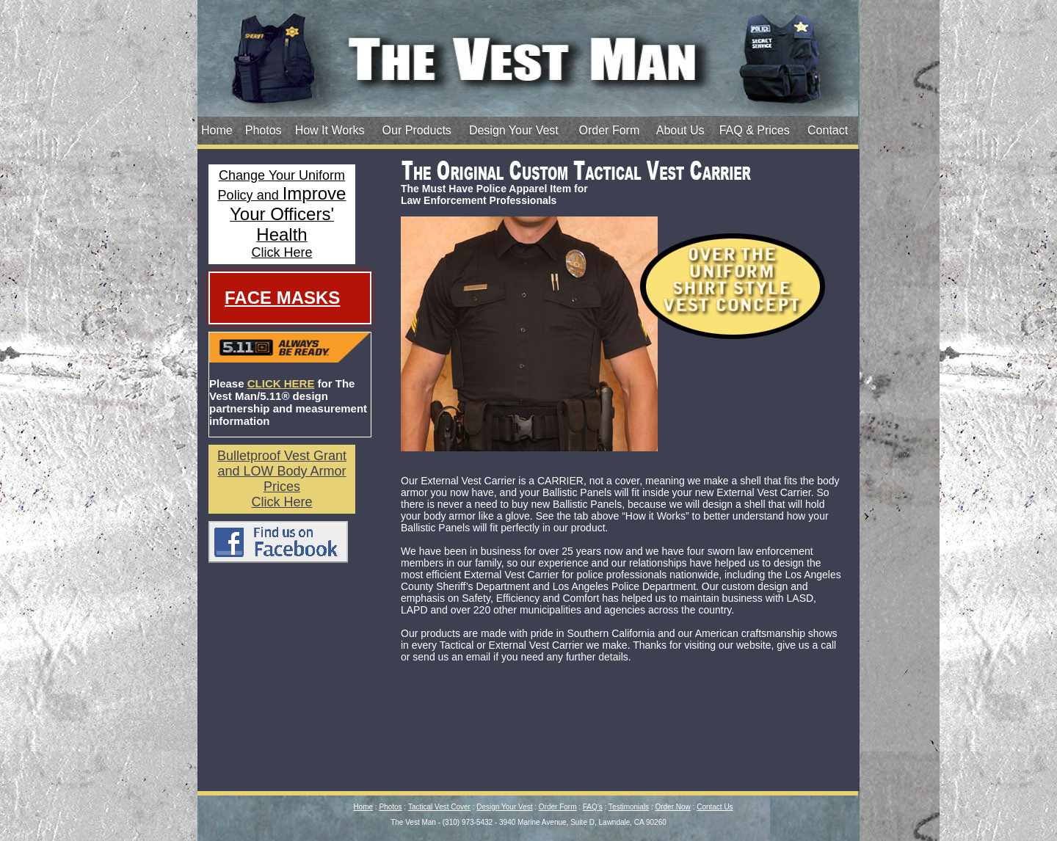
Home (217, 130)
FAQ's (593, 807)
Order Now (672, 807)
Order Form (609, 130)
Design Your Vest (514, 130)
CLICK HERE (281, 383)
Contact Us (715, 807)
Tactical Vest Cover (439, 807)
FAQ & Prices (754, 130)
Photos (263, 130)
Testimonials (629, 807)
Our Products (416, 130)
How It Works (330, 130)
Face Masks (282, 297)
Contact (827, 130)
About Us (680, 130)
